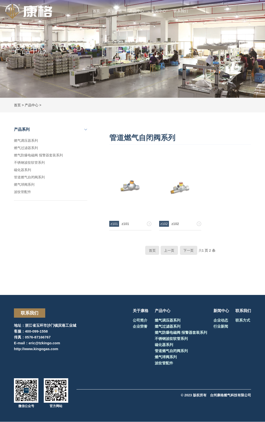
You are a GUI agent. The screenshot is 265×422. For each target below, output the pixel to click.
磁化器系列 (22, 170)
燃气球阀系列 (24, 184)
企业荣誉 (140, 326)
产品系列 (22, 129)
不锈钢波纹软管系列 (29, 162)
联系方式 (242, 320)
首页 (96, 11)
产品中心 (136, 11)
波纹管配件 (22, 192)
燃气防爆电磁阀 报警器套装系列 (38, 155)
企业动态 (220, 320)
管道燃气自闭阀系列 (29, 177)
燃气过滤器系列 (26, 148)
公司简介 (140, 320)
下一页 (189, 253)
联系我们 (180, 11)
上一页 (169, 253)
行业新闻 (220, 326)
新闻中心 (158, 11)
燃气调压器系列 (26, 140)
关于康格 (114, 11)
